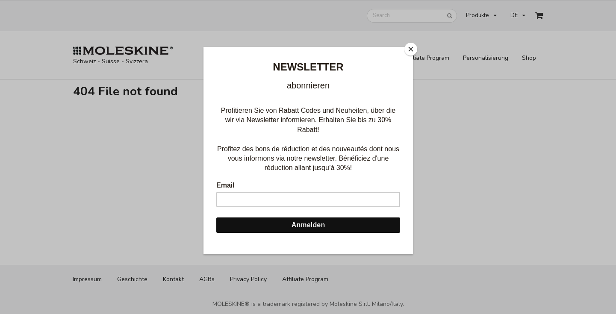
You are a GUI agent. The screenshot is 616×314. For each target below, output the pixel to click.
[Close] (410, 49)
